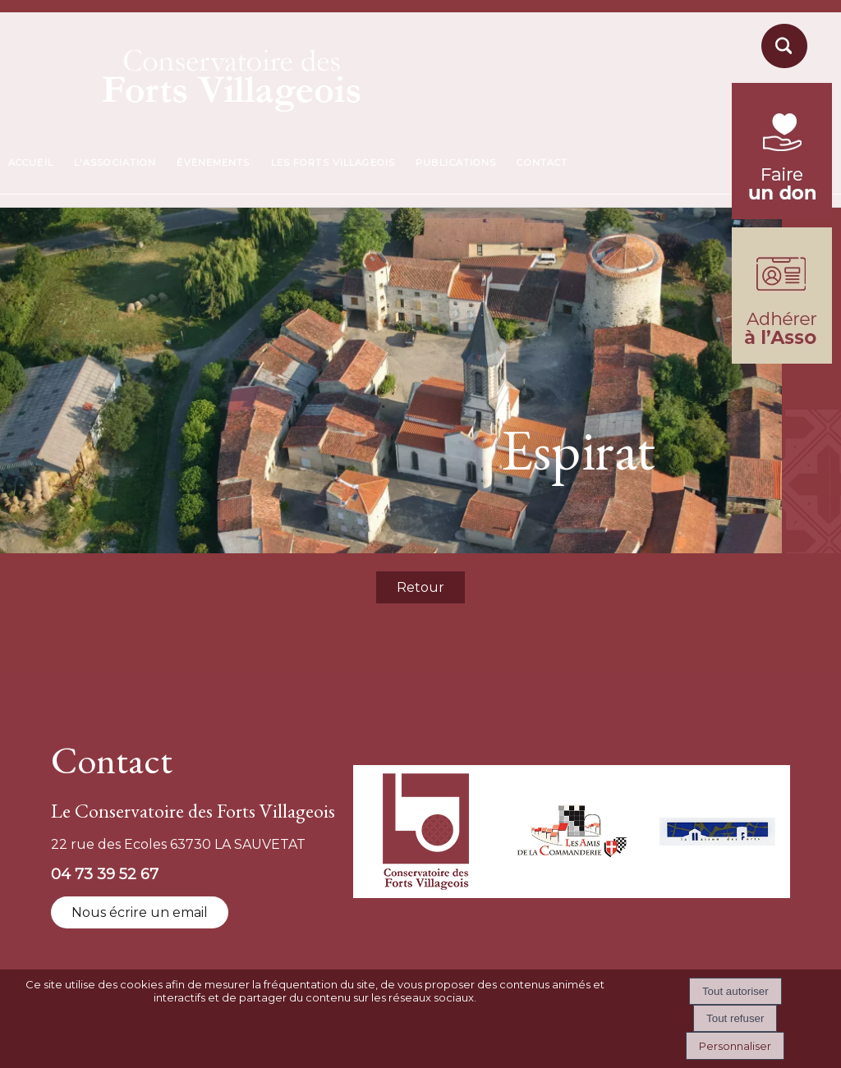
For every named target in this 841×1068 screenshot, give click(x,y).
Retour (420, 587)
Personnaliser (735, 1045)
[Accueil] (193, 75)
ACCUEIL (30, 162)
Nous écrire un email (139, 912)
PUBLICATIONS (456, 162)
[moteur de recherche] (782, 67)
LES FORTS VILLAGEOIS (333, 162)
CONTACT (542, 162)
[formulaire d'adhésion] (782, 359)
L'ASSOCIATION (115, 162)
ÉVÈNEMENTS (213, 162)
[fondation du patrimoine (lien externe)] (782, 214)
